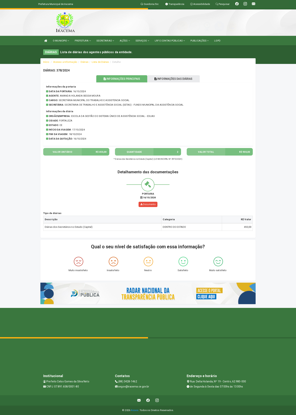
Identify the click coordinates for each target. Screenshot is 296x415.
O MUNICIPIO (61, 40)
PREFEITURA (83, 40)
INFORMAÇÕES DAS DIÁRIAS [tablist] (174, 78)
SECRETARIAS (105, 40)
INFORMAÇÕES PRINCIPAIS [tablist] (121, 78)
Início (46, 62)
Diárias (84, 62)
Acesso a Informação (65, 62)
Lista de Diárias (100, 62)
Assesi (135, 410)
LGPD (217, 40)
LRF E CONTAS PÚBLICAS (170, 40)
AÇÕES (125, 40)
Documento (148, 204)
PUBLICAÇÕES (199, 40)
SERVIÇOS (142, 40)
